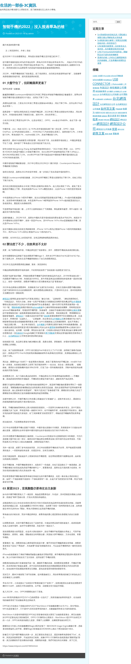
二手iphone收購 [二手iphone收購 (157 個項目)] (117, 84)
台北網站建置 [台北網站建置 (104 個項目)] (99, 99)
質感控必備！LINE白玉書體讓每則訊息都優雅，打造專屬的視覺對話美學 (111, 60)
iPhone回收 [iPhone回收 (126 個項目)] (107, 76)
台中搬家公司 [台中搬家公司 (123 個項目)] (117, 91)
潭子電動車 (50, 333)
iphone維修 (37, 307)
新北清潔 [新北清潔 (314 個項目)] (112, 115)
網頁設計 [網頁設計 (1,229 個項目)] (102, 123)
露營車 (52, 327)
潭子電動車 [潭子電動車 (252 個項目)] (122, 115)
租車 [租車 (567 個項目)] (95, 119)
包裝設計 (20, 333)
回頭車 (47, 316)
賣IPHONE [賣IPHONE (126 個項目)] (121, 129)
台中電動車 (76, 301)
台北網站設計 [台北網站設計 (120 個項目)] (107, 99)
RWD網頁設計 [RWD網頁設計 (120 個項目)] (107, 80)
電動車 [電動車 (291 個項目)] (116, 133)
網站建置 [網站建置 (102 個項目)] (101, 120)
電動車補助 (16, 307)
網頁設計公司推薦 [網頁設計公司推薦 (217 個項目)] (104, 129)
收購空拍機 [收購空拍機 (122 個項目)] (121, 113)
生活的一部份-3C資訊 (18, 5)
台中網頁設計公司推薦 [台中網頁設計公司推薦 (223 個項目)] (109, 94)
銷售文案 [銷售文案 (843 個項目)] (99, 133)
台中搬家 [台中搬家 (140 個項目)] (110, 91)
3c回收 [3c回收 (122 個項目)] (95, 76)
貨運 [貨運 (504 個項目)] (114, 129)
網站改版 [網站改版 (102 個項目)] (106, 120)
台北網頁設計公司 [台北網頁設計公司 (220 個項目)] (107, 104)
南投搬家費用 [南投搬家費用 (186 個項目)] (101, 91)
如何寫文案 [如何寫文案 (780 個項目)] (108, 108)
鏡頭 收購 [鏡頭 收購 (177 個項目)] (108, 134)
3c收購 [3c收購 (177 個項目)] (100, 76)
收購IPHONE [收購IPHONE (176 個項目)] (100, 112)
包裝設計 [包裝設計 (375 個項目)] (104, 87)
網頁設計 (6, 298)
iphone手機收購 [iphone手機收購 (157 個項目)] (117, 76)
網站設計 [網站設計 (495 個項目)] (115, 119)
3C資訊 (16, 655)
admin (31, 33)
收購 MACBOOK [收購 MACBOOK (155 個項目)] (111, 113)
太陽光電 (75, 310)
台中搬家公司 (58, 318)
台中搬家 (41, 324)
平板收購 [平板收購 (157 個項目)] (119, 109)
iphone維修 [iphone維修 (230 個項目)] (98, 79)
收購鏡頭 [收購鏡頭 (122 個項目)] (104, 116)
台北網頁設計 (14, 336)
